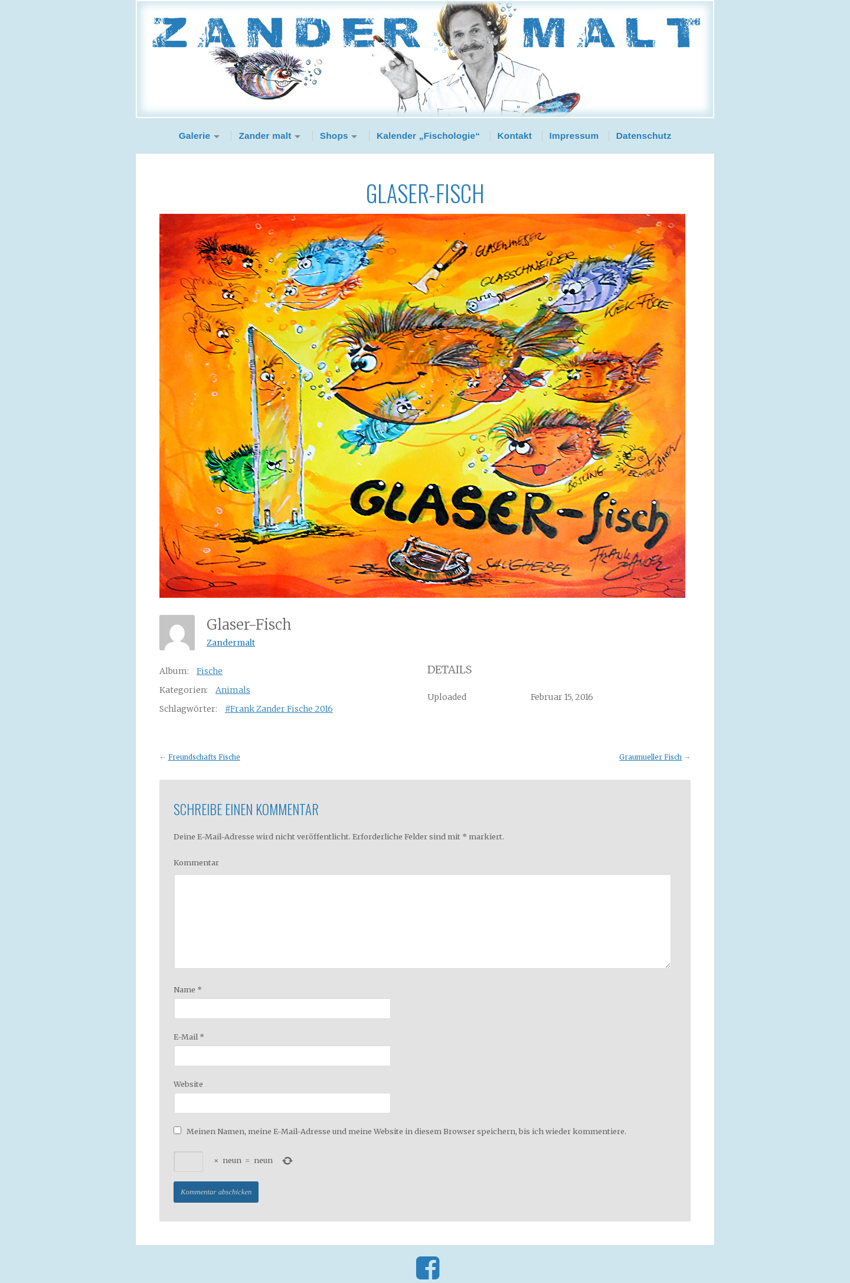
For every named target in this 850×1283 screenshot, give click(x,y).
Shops (334, 136)
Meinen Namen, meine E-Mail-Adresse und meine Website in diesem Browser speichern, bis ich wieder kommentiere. (406, 1131)
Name (188, 989)
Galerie (195, 136)
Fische (210, 671)
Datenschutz (644, 136)
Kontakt (515, 136)
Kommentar (196, 862)
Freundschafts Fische (204, 757)
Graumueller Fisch (650, 757)
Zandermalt (231, 642)
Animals (232, 690)
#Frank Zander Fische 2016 (279, 709)
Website (188, 1084)
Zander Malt (425, 59)
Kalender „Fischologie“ (428, 136)
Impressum (574, 136)
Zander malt (264, 136)
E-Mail (189, 1036)
